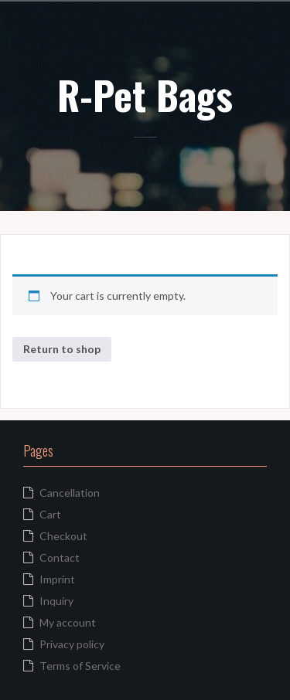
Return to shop (62, 348)
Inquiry (56, 600)
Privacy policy (71, 644)
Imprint (57, 579)
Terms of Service (80, 665)
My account (67, 622)
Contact (59, 557)
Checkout (63, 535)
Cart (50, 514)
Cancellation (69, 492)
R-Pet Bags (145, 94)
